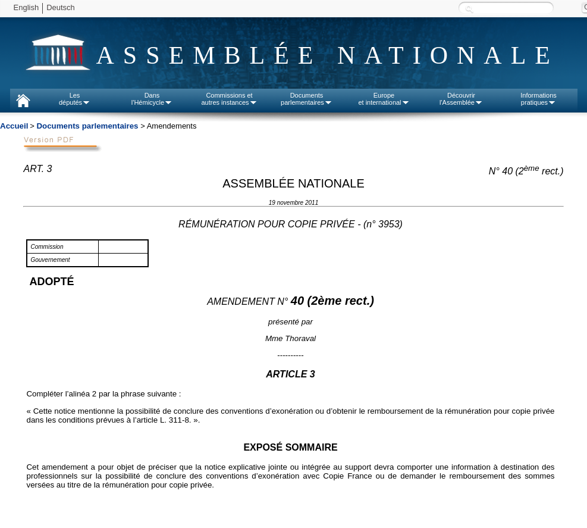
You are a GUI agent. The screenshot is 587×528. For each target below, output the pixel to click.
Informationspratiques (538, 99)
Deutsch (60, 7)
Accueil (14, 125)
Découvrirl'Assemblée (461, 99)
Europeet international (383, 99)
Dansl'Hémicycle (151, 99)
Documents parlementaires (87, 125)
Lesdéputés (74, 99)
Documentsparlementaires (306, 99)
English (26, 7)
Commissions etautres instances (229, 99)
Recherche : (469, 9)
